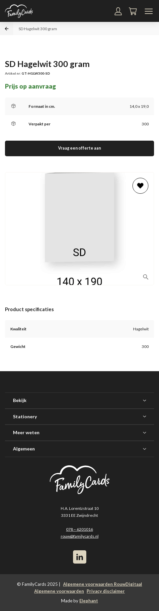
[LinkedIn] (79, 557)
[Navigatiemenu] (148, 11)
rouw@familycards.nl (80, 536)
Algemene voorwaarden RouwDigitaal (102, 584)
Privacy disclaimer (106, 591)
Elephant (88, 600)
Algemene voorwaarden (59, 591)
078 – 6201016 (79, 529)
